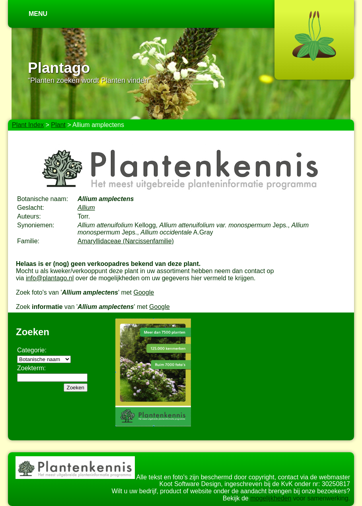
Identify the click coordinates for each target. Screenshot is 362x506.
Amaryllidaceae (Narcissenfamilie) (126, 241)
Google (144, 292)
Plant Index (28, 124)
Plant (58, 124)
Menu (38, 13)
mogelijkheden (270, 498)
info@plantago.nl (50, 278)
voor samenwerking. (320, 498)
